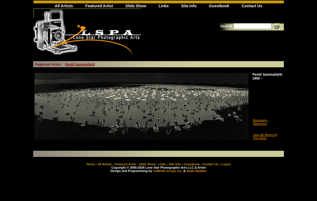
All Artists (64, 6)
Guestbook (219, 6)
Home (90, 164)
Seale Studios (196, 171)
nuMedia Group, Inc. (167, 171)
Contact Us (252, 6)
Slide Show (135, 6)
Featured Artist (99, 6)
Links (163, 6)
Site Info (188, 6)
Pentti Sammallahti (80, 64)
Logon (226, 164)
